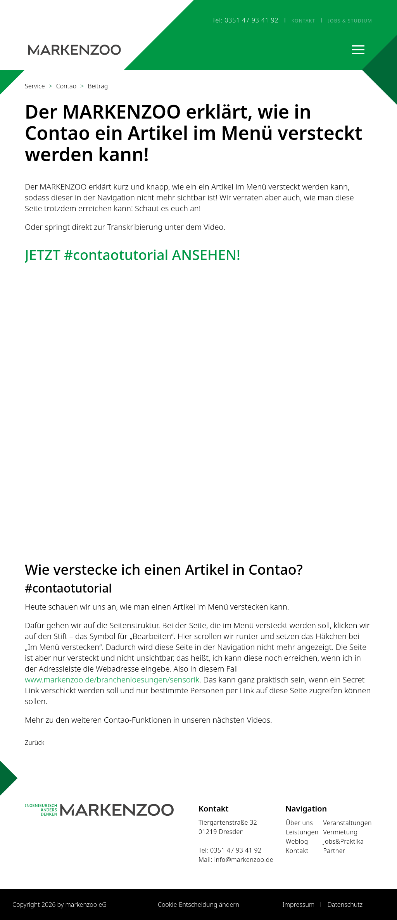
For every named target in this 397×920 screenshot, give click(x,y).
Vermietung (340, 832)
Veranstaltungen (347, 822)
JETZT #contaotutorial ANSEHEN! (132, 254)
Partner (334, 850)
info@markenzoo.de (243, 859)
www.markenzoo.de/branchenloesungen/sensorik (112, 679)
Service (35, 86)
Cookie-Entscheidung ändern (198, 904)
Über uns (299, 822)
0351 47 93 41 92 (236, 850)
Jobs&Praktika (343, 841)
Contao (66, 86)
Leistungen (302, 832)
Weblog (297, 841)
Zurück (34, 742)
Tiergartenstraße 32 (227, 822)
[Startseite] (74, 49)
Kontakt (297, 850)
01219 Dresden (221, 831)
